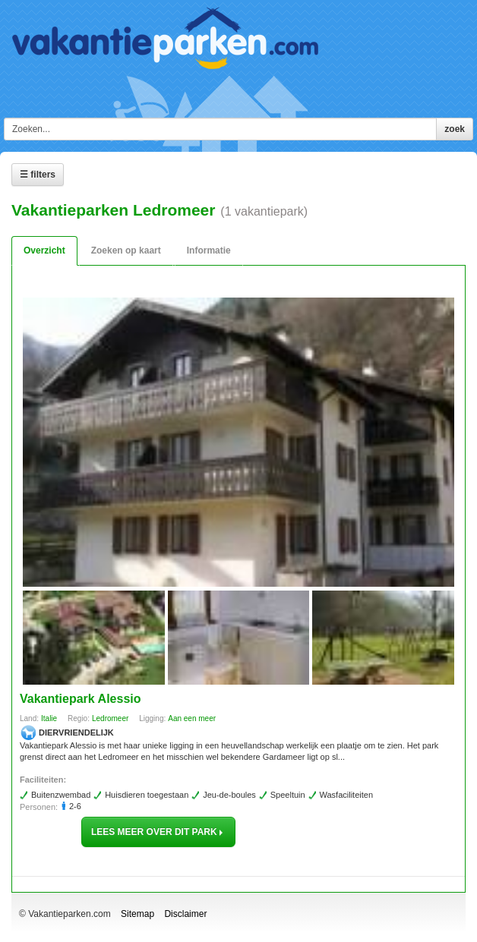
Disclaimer (185, 914)
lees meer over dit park (158, 832)
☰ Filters (37, 174)
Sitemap (137, 914)
